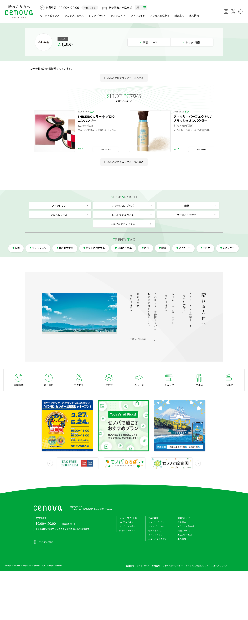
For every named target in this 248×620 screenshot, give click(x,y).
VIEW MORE (138, 339)
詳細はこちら (90, 7)
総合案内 (179, 15)
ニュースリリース (219, 565)
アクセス (79, 385)
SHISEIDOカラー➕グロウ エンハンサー (98, 118)
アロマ (206, 248)
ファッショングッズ (123, 205)
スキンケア (229, 248)
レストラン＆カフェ (123, 214)
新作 (17, 248)
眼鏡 (163, 248)
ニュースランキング (157, 538)
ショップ (169, 385)
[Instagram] (226, 11)
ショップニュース (74, 15)
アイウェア (184, 248)
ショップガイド (97, 15)
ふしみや (65, 44)
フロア (109, 385)
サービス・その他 (186, 214)
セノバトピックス (49, 15)
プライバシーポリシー (173, 565)
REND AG (124, 239)
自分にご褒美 (124, 248)
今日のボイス (154, 530)
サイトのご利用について (197, 565)
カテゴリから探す (127, 526)
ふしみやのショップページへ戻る (125, 78)
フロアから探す (126, 522)
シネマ (138, 15)
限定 (146, 248)
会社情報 (130, 565)
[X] (233, 11)
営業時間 (18, 385)
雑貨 (186, 205)
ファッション (59, 205)
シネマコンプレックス (123, 224)
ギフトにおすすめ (95, 248)
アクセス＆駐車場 (159, 15)
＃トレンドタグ (155, 534)
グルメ (118, 15)
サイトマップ (143, 565)
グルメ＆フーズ (58, 214)
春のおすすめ (66, 248)
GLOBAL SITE (45, 542)
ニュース (139, 385)
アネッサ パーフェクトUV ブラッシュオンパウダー (192, 118)
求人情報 (194, 15)
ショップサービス (127, 530)
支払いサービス (185, 534)
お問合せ (156, 565)
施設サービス (184, 530)
